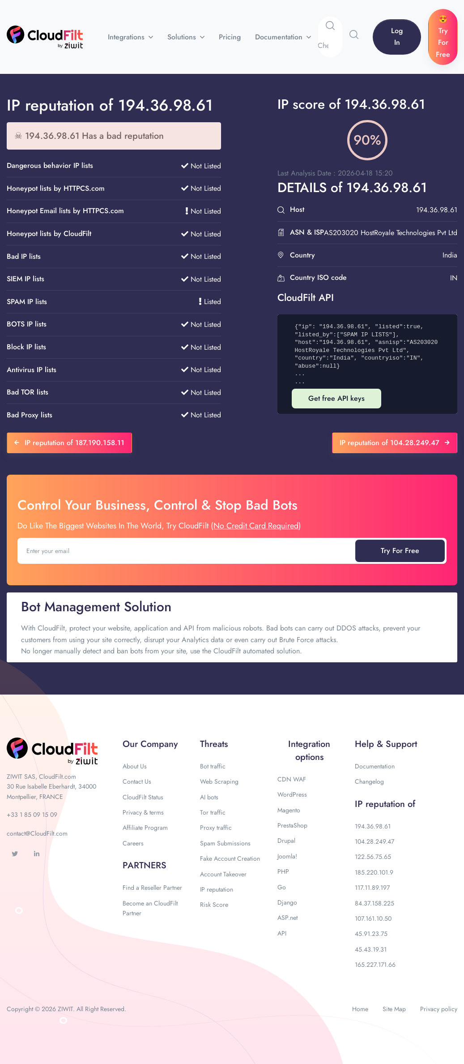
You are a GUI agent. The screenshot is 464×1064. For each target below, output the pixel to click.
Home (360, 1008)
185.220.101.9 (374, 872)
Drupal (286, 840)
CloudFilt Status (143, 797)
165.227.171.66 (375, 964)
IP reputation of (385, 804)
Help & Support (386, 744)
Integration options (309, 751)
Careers (133, 843)
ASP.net (287, 917)
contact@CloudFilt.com (37, 833)
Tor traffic (213, 812)
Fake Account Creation (230, 858)
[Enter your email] (187, 551)
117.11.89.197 (372, 887)
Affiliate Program (145, 827)
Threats (214, 744)
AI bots (209, 797)
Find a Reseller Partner (152, 887)
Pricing (230, 37)
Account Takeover (223, 874)
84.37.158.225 (374, 903)
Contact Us (137, 781)
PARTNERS (144, 865)
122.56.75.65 (373, 856)
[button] (354, 34)
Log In (397, 36)
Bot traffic (213, 766)
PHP (283, 871)
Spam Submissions (225, 843)
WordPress (292, 794)
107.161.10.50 (373, 918)
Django (287, 902)
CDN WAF (291, 779)
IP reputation (216, 889)
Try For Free (400, 550)
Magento (288, 810)
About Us (135, 766)
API (281, 933)
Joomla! (287, 856)
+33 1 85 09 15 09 (32, 814)
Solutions (182, 37)
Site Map (394, 1008)
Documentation (280, 37)
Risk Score (214, 904)
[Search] (330, 45)
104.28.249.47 (374, 841)
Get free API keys (336, 398)
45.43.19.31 (371, 949)
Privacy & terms (143, 812)
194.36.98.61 (373, 826)
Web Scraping (219, 781)
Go (281, 887)
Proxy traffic (216, 827)
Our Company (150, 744)
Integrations (127, 37)
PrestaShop (292, 825)
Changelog (369, 781)
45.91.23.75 (371, 933)
